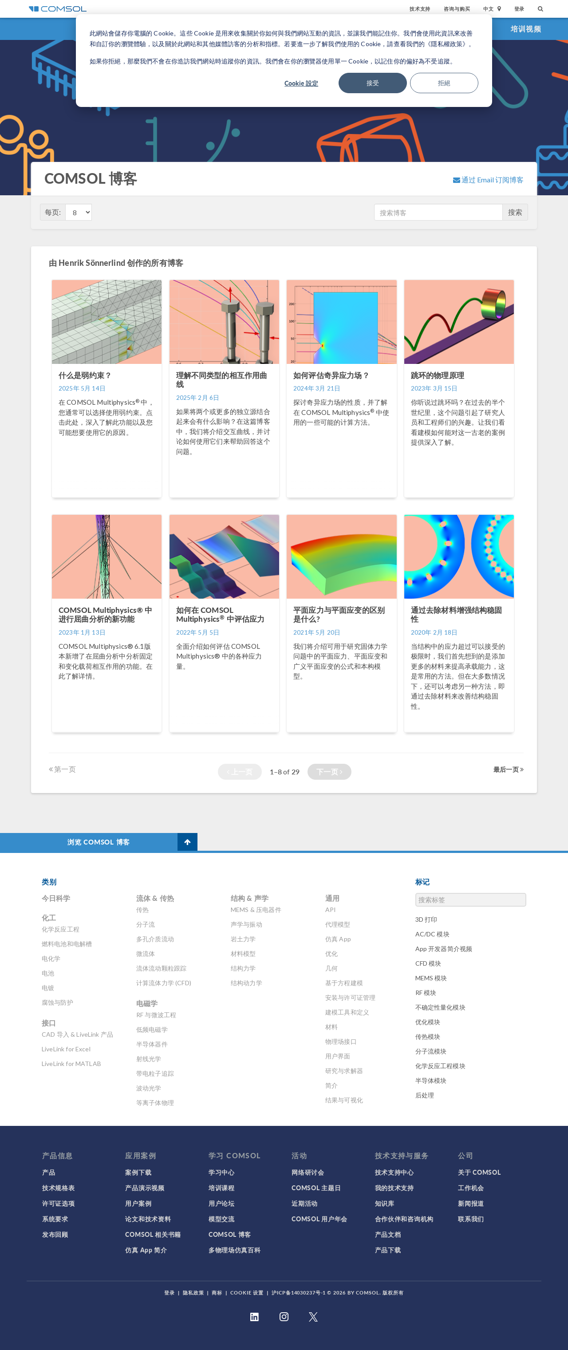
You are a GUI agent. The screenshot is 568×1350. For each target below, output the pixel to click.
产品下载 (388, 1249)
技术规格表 (58, 1187)
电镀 (48, 987)
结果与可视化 (344, 1100)
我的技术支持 (394, 1187)
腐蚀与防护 (57, 1002)
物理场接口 (341, 1041)
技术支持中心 (394, 1172)
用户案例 (138, 1203)
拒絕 (444, 83)
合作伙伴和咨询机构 (404, 1218)
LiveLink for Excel (66, 1049)
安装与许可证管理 (350, 997)
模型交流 (222, 1218)
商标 (217, 1292)
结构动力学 (246, 983)
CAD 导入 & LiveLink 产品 (77, 1034)
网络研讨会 (308, 1172)
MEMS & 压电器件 (256, 909)
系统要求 (55, 1218)
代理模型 (338, 924)
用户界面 (338, 1056)
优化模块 (428, 1022)
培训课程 (222, 1187)
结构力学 (243, 968)
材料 (331, 1026)
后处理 (424, 1095)
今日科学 (56, 898)
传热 (142, 909)
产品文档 (388, 1234)
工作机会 (471, 1187)
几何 (331, 968)
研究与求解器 (344, 1070)
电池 (48, 973)
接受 (373, 83)
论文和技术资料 (148, 1218)
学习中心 (222, 1172)
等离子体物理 (155, 1102)
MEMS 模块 (431, 978)
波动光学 (149, 1088)
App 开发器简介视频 (444, 948)
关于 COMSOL (479, 1172)
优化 (331, 953)
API (330, 909)
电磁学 (147, 1003)
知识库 (384, 1203)
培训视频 (526, 29)
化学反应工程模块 (440, 1066)
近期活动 (305, 1203)
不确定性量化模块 (440, 1007)
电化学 (51, 958)
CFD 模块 (428, 963)
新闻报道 (471, 1203)
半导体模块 (431, 1080)
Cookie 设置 (247, 1292)
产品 (48, 1172)
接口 (49, 1023)
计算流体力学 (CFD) (163, 983)
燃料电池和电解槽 (67, 943)
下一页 (329, 771)
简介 (331, 1085)
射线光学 (149, 1058)
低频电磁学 (152, 1029)
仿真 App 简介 (146, 1249)
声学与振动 (246, 924)
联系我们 (471, 1218)
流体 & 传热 (155, 898)
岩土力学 (243, 939)
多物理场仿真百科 (235, 1249)
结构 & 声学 (249, 898)
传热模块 (428, 1036)
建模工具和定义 (347, 1012)
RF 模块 (426, 992)
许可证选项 (58, 1203)
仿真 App (338, 939)
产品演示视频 (144, 1187)
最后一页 (508, 769)
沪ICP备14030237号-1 (299, 1292)
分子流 (145, 924)
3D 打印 (426, 919)
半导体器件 (152, 1044)
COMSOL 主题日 (316, 1187)
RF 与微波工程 (156, 1014)
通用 (332, 898)
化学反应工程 (60, 929)
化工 (49, 917)
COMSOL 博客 (230, 1234)
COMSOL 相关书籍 (153, 1234)
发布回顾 (55, 1234)
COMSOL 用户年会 (319, 1218)
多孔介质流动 (155, 939)
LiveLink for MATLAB (71, 1063)
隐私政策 (193, 1292)
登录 (519, 8)
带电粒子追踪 (155, 1073)
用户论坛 (222, 1203)
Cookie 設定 (301, 83)
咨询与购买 (457, 8)
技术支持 (420, 8)
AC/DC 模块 (432, 934)
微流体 (145, 953)
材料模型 (243, 953)
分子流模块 (431, 1051)
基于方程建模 (344, 983)
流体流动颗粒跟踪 (161, 968)
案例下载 (138, 1172)
